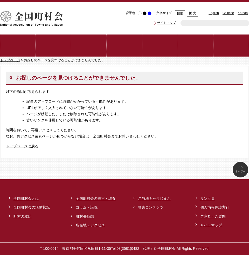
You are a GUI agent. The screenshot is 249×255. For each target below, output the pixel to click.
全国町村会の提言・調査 (96, 198)
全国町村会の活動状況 (31, 207)
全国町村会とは (26, 198)
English (214, 13)
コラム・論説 (87, 207)
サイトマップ (166, 23)
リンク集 (207, 198)
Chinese (228, 13)
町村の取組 (22, 216)
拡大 (192, 13)
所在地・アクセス (90, 225)
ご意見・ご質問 (213, 216)
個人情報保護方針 (214, 207)
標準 (180, 13)
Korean (243, 13)
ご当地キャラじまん (154, 198)
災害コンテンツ (150, 207)
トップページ (10, 60)
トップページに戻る (22, 146)
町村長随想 (85, 216)
